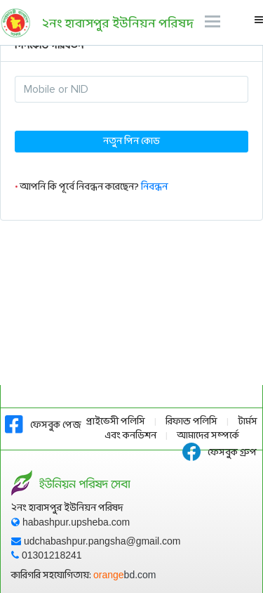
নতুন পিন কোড (131, 141)
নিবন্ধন (154, 187)
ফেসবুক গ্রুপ (219, 453)
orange (124, 574)
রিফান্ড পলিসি (191, 422)
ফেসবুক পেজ (43, 425)
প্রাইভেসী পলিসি (115, 422)
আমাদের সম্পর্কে (208, 436)
